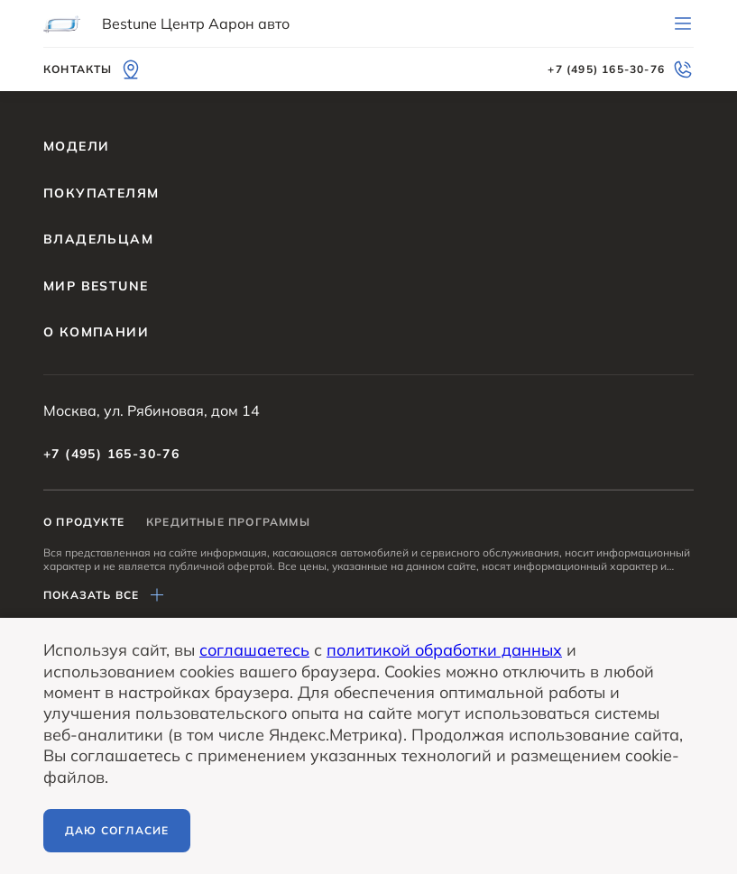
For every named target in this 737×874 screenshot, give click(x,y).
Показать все (105, 595)
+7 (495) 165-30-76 (111, 454)
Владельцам (98, 239)
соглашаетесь (254, 649)
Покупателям (101, 193)
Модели (76, 146)
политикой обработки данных (444, 649)
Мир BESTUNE (95, 286)
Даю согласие (117, 830)
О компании (96, 332)
